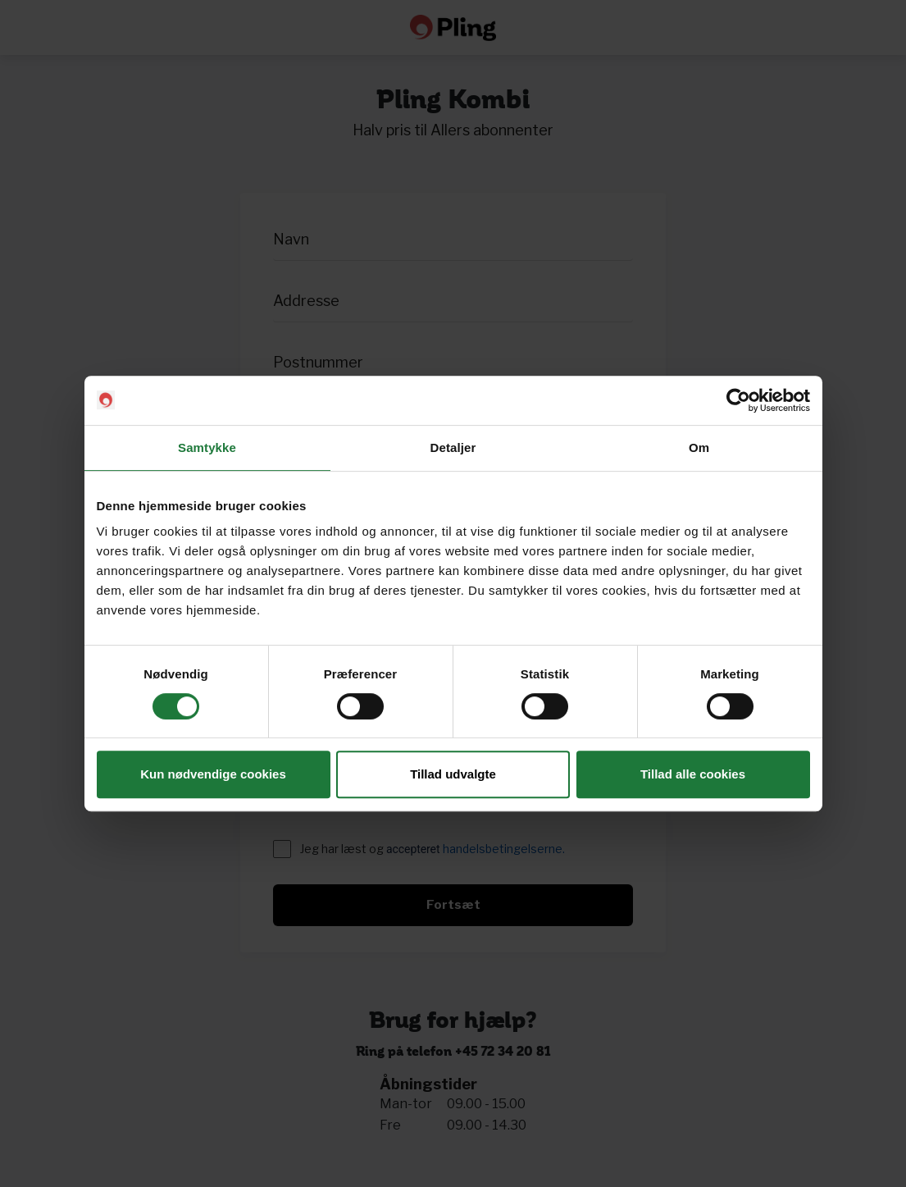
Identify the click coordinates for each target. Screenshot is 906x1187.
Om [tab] (699, 447)
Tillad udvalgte (453, 774)
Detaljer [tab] (453, 447)
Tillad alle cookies (692, 774)
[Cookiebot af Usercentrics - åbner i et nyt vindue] (738, 400)
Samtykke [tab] (207, 447)
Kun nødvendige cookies (213, 774)
